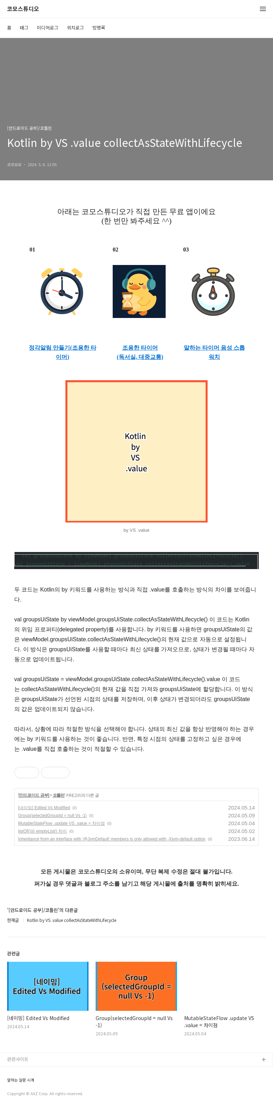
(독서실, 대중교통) (140, 357)
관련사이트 (17, 1059)
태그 (24, 27)
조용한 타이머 (140, 348)
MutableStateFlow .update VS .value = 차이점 (61, 823)
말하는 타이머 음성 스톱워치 (214, 352)
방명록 (98, 27)
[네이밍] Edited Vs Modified (44, 807)
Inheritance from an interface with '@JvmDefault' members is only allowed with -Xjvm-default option (111, 839)
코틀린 (58, 795)
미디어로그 (47, 27)
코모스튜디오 (23, 9)
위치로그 (75, 27)
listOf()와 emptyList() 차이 (42, 831)
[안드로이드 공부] (33, 795)
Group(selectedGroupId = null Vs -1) (52, 815)
